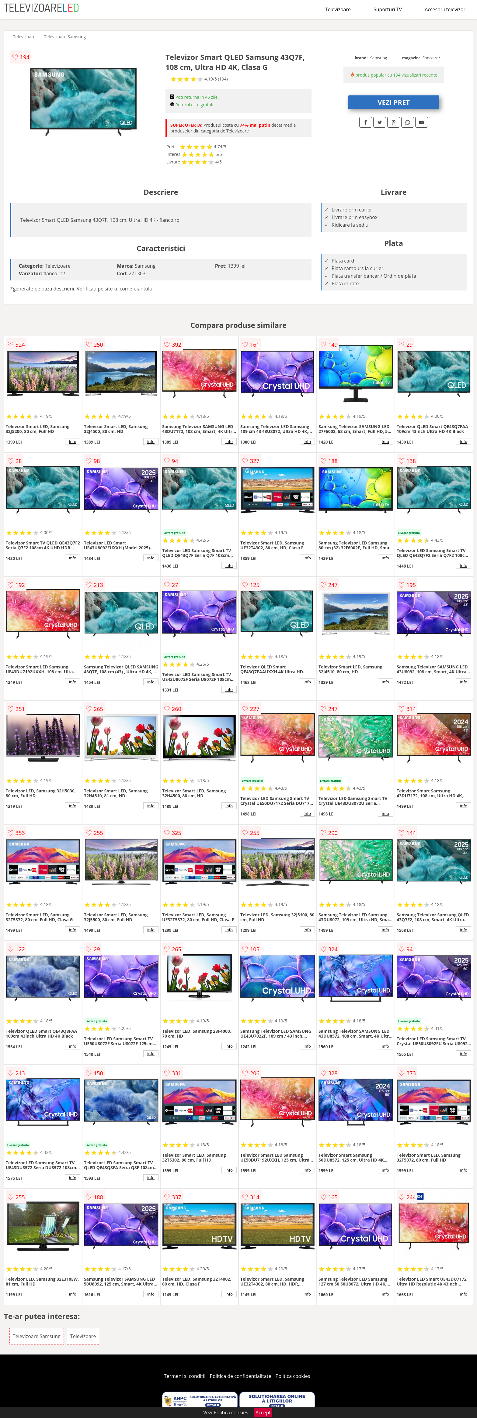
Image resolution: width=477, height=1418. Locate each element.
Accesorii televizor (445, 9)
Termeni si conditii (185, 1376)
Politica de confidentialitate (240, 1376)
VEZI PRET (394, 102)
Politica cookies (293, 1376)
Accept (263, 1412)
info (72, 441)
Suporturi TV (388, 9)
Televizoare (338, 9)
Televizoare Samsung (65, 36)
